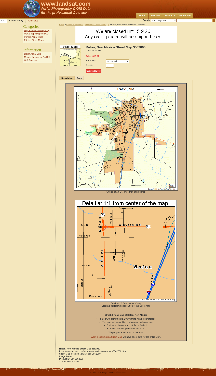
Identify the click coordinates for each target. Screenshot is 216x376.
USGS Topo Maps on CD (36, 33)
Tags (79, 78)
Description (67, 78)
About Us (155, 15)
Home (142, 15)
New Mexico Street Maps (95, 24)
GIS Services (30, 60)
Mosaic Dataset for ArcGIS (37, 57)
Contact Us (169, 15)
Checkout (33, 20)
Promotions (185, 15)
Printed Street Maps (74, 24)
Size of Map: (91, 60)
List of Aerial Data (32, 54)
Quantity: (89, 65)
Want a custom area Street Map (106, 337)
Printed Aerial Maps (33, 37)
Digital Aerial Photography (36, 30)
